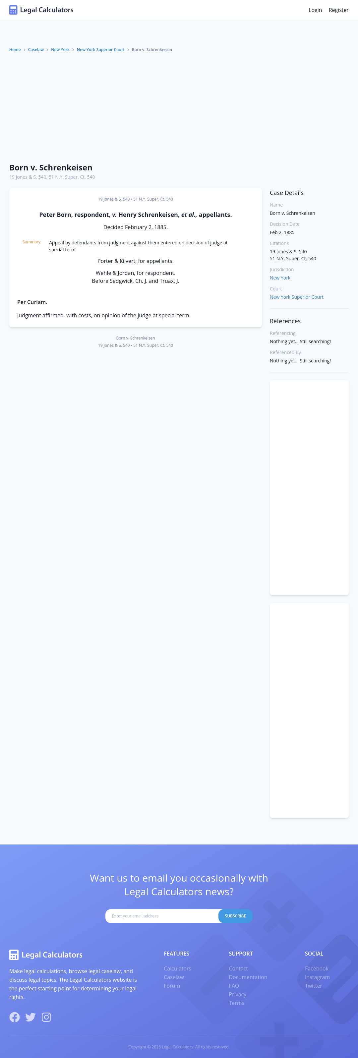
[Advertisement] (179, 107)
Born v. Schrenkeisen (50, 167)
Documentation (248, 977)
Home (15, 49)
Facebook (316, 968)
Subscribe (235, 916)
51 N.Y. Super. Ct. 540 (72, 177)
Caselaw (36, 49)
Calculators (177, 968)
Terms (236, 1003)
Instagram (317, 977)
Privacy (237, 994)
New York (60, 49)
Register (339, 10)
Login (315, 10)
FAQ (234, 985)
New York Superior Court (101, 49)
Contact (238, 968)
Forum (172, 985)
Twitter (313, 985)
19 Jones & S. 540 (27, 177)
